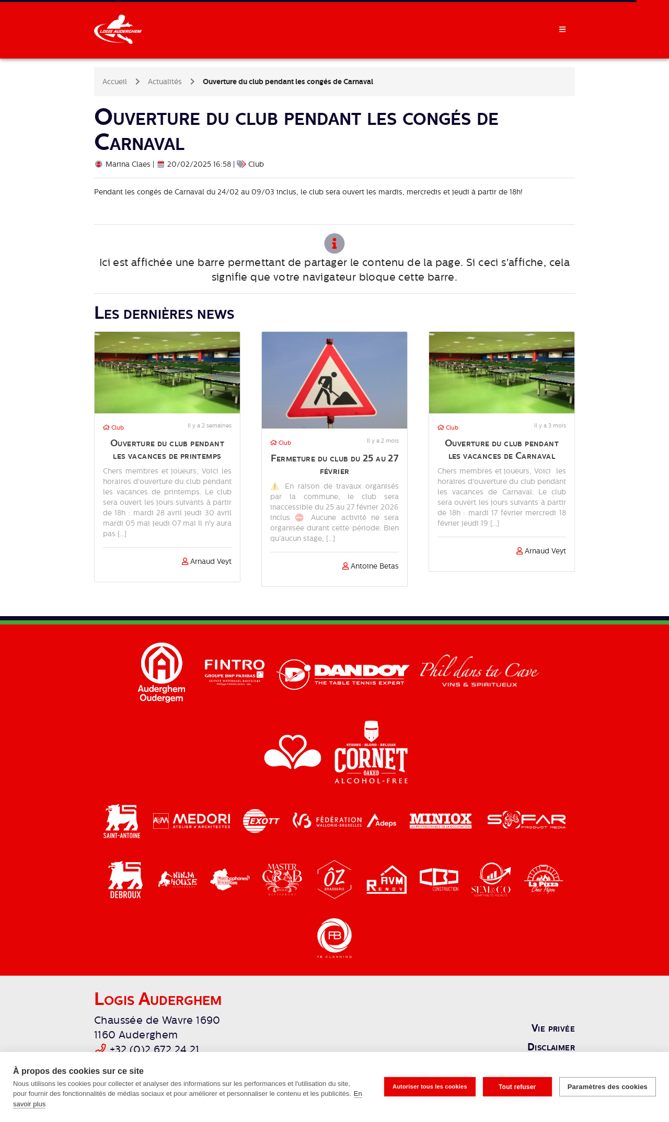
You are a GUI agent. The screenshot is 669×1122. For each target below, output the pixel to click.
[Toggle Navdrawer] (562, 29)
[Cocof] (231, 879)
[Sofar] (526, 820)
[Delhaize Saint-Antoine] (123, 820)
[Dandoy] (344, 672)
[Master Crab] (283, 879)
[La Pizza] (543, 879)
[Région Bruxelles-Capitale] (293, 751)
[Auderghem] (162, 672)
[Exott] (262, 820)
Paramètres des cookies (608, 1087)
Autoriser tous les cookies (430, 1086)
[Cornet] (371, 751)
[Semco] (492, 879)
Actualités (165, 81)
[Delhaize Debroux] (126, 879)
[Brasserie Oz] (335, 879)
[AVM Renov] (388, 879)
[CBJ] (440, 879)
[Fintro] (235, 672)
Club (113, 427)
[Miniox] (441, 820)
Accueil (114, 81)
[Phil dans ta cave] (479, 672)
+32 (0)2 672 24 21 (154, 1050)
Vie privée (553, 1028)
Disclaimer (551, 1046)
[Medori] (193, 820)
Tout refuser (517, 1087)
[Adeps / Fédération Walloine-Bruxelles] (345, 820)
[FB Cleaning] (334, 937)
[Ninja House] (179, 879)
